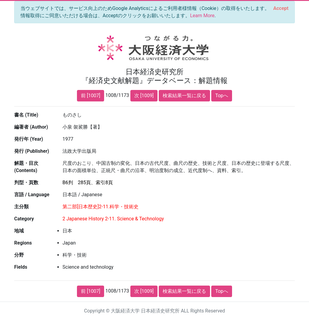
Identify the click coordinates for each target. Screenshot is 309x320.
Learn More (202, 15)
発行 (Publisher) (31, 151)
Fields (20, 267)
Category (24, 219)
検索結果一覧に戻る (184, 95)
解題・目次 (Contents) (26, 166)
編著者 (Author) (31, 127)
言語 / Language (31, 194)
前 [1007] (90, 95)
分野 (19, 255)
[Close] (281, 8)
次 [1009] (144, 95)
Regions (23, 243)
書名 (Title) (26, 115)
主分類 (21, 207)
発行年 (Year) (28, 139)
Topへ (221, 95)
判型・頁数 (26, 182)
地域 (19, 231)
